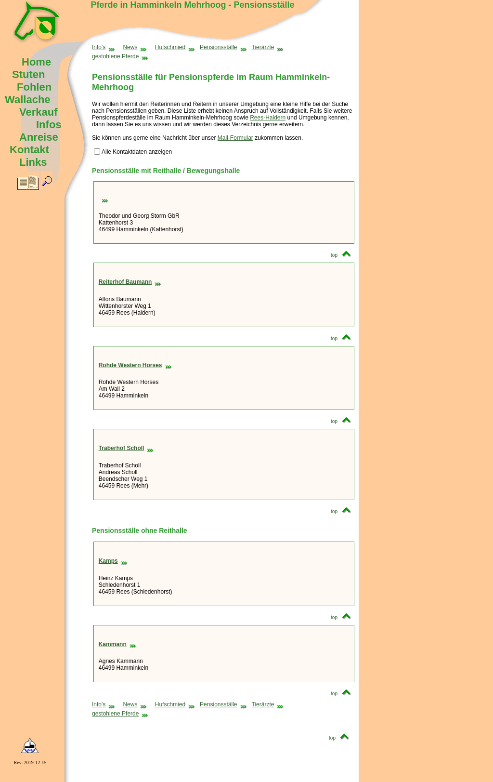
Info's (103, 47)
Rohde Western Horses (135, 365)
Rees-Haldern (267, 117)
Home (36, 62)
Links (33, 162)
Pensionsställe (223, 47)
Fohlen (34, 87)
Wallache (28, 99)
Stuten (28, 74)
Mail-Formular (235, 137)
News (135, 47)
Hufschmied (175, 47)
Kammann (117, 644)
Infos (49, 125)
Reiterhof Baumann (130, 281)
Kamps (113, 560)
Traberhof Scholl (126, 448)
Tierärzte (268, 47)
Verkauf (38, 112)
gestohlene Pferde (120, 56)
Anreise (38, 137)
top (343, 255)
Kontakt (29, 150)
